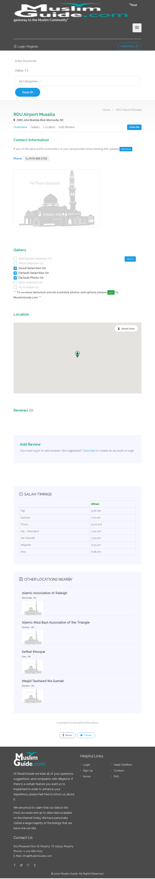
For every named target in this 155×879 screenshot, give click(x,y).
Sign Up (88, 771)
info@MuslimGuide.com (37, 856)
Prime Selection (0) (30, 264)
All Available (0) (28, 288)
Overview (20, 127)
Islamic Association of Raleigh (44, 594)
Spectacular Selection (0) (35, 259)
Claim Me (134, 127)
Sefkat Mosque (33, 652)
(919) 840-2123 (36, 159)
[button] (77, 355)
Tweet (85, 736)
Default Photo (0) (30, 278)
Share (67, 736)
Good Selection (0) (32, 268)
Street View (128, 329)
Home (106, 109)
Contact (119, 771)
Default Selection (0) (33, 273)
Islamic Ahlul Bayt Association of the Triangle (56, 623)
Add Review (66, 127)
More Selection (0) (30, 283)
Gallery (35, 127)
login (111, 293)
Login (86, 765)
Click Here (126, 150)
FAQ (116, 777)
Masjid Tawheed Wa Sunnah (43, 681)
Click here (89, 451)
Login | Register (26, 46)
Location (49, 127)
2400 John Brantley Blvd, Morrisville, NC (39, 120)
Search (27, 92)
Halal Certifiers (123, 765)
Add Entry (129, 46)
